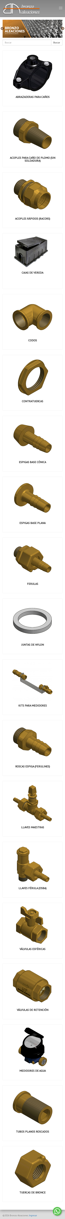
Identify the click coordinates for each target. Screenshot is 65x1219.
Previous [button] (2, 28)
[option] (32, 29)
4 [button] (40, 37)
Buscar (56, 42)
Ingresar (33, 1215)
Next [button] (62, 28)
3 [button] (35, 37)
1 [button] (25, 37)
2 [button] (30, 37)
